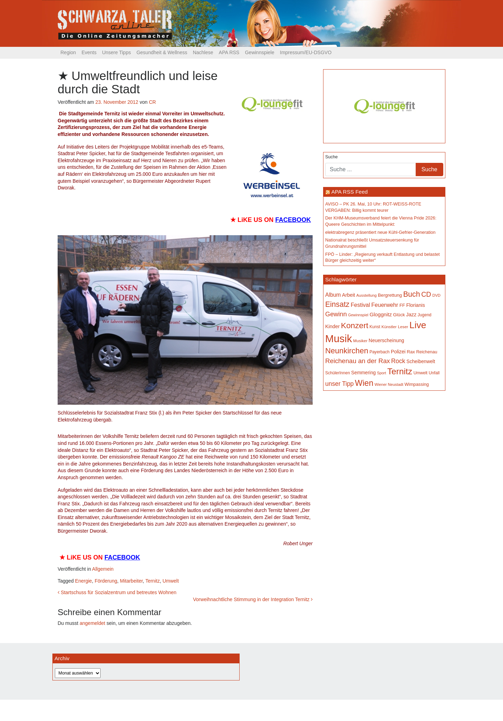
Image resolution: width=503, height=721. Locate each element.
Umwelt (170, 581)
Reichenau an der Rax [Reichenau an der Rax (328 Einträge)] (357, 361)
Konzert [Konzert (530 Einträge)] (354, 325)
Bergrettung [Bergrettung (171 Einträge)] (390, 295)
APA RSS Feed (349, 192)
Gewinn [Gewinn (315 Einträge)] (336, 314)
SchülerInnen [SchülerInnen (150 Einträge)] (337, 372)
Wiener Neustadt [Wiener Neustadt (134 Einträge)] (388, 384)
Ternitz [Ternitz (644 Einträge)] (399, 371)
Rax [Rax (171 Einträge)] (411, 351)
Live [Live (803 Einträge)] (417, 325)
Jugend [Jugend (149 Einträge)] (424, 314)
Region (68, 52)
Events (88, 52)
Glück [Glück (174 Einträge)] (399, 314)
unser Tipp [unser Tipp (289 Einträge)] (339, 383)
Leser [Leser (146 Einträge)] (403, 326)
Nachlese (203, 52)
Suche (331, 156)
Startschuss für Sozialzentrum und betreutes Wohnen (117, 592)
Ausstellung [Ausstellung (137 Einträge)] (366, 295)
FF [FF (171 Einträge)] (402, 305)
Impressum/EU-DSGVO (305, 52)
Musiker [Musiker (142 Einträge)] (360, 340)
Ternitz (152, 581)
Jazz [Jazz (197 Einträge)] (411, 314)
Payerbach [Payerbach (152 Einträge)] (379, 351)
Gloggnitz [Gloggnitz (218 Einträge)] (381, 314)
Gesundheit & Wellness (162, 52)
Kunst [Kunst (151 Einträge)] (375, 326)
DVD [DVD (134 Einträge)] (436, 295)
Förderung (106, 581)
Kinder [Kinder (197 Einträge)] (332, 326)
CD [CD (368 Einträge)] (426, 294)
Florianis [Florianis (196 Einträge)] (415, 305)
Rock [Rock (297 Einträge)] (398, 361)
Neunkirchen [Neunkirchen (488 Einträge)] (346, 350)
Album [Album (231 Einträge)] (333, 295)
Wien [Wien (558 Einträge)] (364, 383)
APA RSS (229, 52)
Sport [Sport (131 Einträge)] (381, 373)
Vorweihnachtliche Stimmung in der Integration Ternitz (253, 599)
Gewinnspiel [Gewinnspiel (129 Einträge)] (358, 315)
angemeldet (92, 623)
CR (152, 102)
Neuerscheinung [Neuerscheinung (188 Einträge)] (386, 340)
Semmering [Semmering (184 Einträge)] (363, 372)
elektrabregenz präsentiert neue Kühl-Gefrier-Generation (380, 232)
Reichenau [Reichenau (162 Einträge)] (426, 351)
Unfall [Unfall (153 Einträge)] (434, 372)
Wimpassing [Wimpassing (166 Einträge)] (416, 384)
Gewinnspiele (259, 52)
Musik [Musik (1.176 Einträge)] (338, 338)
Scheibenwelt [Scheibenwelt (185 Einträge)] (421, 361)
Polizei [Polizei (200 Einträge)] (398, 351)
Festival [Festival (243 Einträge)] (360, 305)
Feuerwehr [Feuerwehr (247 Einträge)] (384, 305)
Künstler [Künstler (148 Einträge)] (388, 326)
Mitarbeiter (131, 581)
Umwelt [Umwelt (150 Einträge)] (421, 372)
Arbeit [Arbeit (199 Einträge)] (348, 295)
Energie (83, 581)
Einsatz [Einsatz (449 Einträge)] (337, 304)
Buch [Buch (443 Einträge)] (411, 294)
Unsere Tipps (116, 52)
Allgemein (103, 569)
